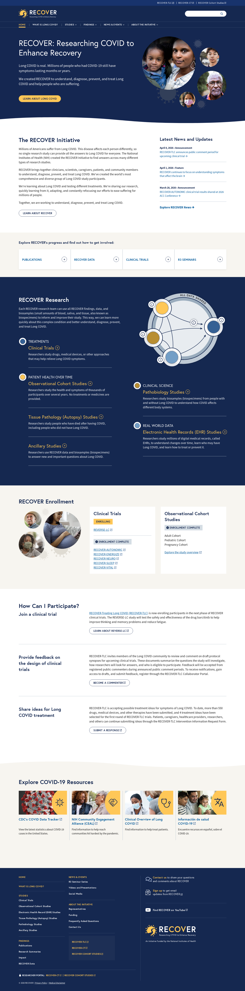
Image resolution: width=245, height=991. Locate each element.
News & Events (113, 24)
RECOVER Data (84, 260)
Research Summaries (30, 951)
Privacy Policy (41, 983)
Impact (22, 957)
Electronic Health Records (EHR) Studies (182, 432)
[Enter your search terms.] (201, 14)
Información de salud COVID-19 (193, 821)
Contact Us (75, 927)
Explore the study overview (182, 552)
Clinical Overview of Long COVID (143, 821)
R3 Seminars (187, 260)
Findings (89, 24)
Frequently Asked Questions (84, 921)
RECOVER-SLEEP (104, 563)
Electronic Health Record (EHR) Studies (40, 912)
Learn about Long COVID (40, 98)
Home (22, 24)
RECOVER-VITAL (103, 568)
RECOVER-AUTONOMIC (108, 550)
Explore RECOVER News (175, 207)
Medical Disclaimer (57, 983)
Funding (73, 915)
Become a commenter (108, 682)
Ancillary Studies (44, 446)
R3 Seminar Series (78, 881)
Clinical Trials (137, 260)
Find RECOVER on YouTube (169, 910)
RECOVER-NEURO (105, 559)
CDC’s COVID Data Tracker (39, 819)
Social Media (76, 893)
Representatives (77, 909)
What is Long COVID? (45, 24)
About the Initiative (143, 24)
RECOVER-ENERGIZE (106, 554)
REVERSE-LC (101, 530)
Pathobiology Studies (163, 392)
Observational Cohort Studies (57, 383)
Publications (32, 260)
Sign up (157, 890)
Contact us (160, 877)
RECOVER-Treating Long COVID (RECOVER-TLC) (118, 613)
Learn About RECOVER (37, 213)
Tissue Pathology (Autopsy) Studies (63, 417)
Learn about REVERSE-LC (109, 630)
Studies (69, 24)
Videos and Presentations (82, 887)
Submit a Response (106, 730)
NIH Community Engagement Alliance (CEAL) (93, 821)
